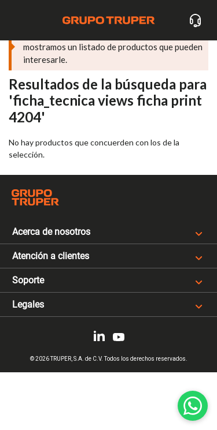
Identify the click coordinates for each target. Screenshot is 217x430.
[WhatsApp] (193, 406)
